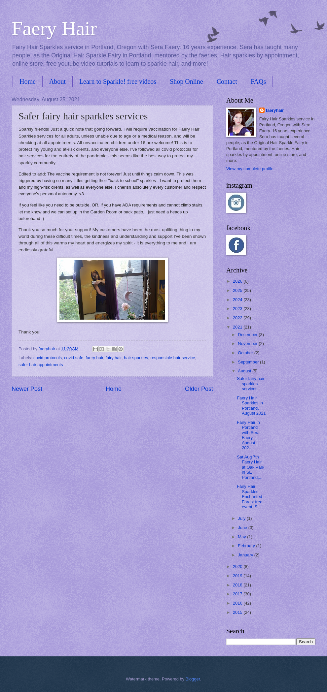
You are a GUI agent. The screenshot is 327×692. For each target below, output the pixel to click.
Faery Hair (54, 28)
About (57, 81)
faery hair (94, 357)
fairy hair (113, 357)
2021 (238, 327)
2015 (238, 612)
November (248, 343)
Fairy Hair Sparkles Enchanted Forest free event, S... (249, 496)
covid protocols (47, 357)
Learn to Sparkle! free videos (117, 81)
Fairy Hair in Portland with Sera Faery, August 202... (248, 435)
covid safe (73, 357)
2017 (238, 593)
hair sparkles (136, 357)
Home (27, 81)
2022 (238, 317)
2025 (238, 290)
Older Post (199, 389)
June (243, 527)
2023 (238, 308)
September (249, 362)
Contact (227, 81)
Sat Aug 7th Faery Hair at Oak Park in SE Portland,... (250, 467)
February (247, 545)
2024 (238, 299)
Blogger (193, 678)
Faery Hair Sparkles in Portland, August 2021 (251, 405)
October (246, 352)
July (242, 518)
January (246, 554)
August (245, 370)
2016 (238, 603)
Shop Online (186, 81)
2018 (238, 584)
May (242, 536)
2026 (238, 281)
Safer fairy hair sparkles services (251, 383)
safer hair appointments (40, 364)
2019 (238, 575)
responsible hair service (172, 357)
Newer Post (27, 389)
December (248, 334)
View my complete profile (249, 168)
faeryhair (275, 110)
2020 (238, 566)
